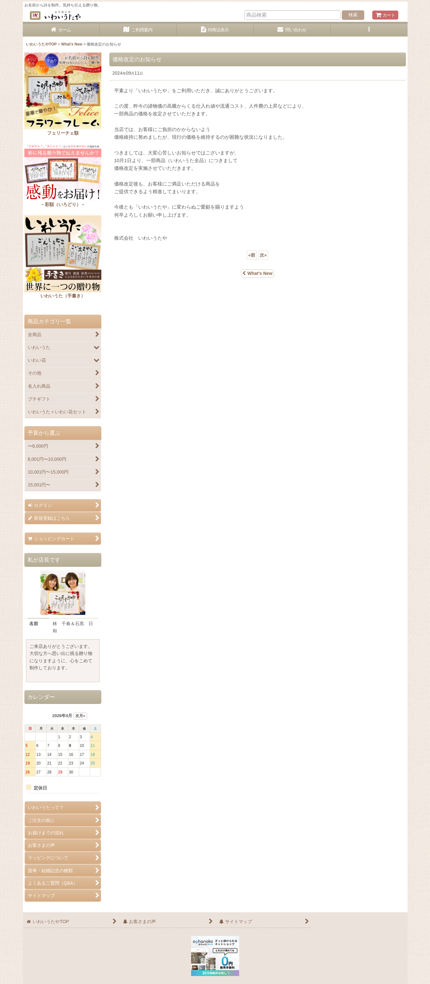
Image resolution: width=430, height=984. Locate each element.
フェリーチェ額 (63, 133)
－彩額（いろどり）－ (62, 204)
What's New (257, 273)
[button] (369, 30)
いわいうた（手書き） (62, 295)
